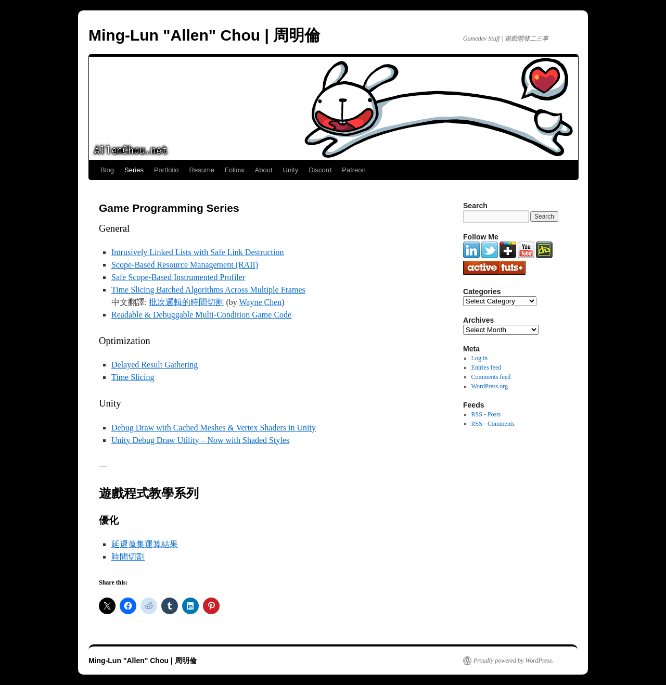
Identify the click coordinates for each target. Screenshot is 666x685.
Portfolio (166, 170)
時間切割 (128, 556)
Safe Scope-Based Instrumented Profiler (178, 277)
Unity (291, 170)
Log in (479, 358)
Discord (320, 170)
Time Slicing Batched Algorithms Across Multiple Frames (208, 289)
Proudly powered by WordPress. (513, 660)
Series (134, 170)
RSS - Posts (486, 414)
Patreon (354, 170)
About (264, 170)
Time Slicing (133, 377)
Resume (201, 170)
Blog (107, 170)
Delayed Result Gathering (154, 364)
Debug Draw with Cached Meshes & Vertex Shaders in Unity (213, 427)
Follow (235, 170)
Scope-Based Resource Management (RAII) (184, 264)
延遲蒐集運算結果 (144, 544)
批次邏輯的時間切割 (186, 302)
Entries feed (486, 367)
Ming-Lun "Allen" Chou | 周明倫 (204, 35)
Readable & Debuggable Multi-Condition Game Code (201, 314)
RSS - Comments (493, 423)
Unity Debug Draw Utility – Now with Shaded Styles (200, 440)
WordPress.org (489, 386)
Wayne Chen (260, 302)
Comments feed (491, 376)
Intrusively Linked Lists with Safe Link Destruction (197, 252)
